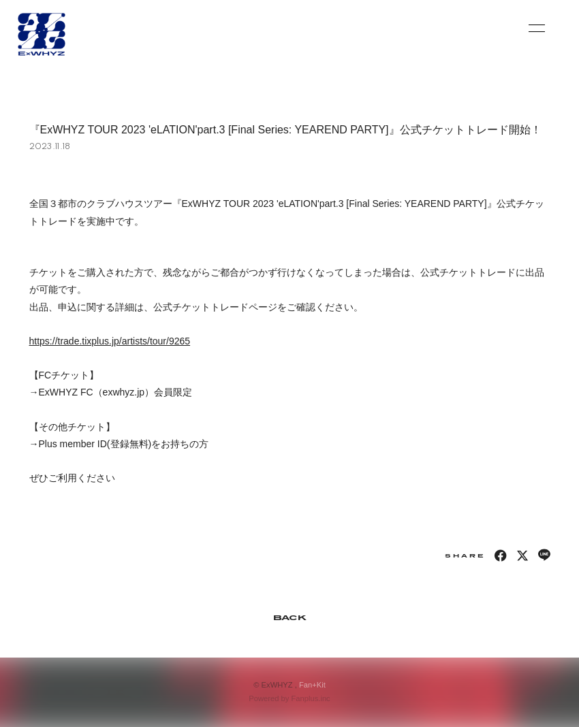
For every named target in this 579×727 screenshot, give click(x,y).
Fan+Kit (312, 685)
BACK (289, 617)
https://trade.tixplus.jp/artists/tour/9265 (110, 341)
